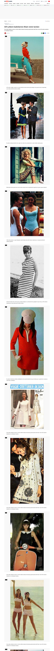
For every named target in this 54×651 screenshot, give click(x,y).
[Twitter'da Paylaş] (43, 33)
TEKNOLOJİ (32, 3)
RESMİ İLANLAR (37, 3)
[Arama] (34, 1)
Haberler (5, 21)
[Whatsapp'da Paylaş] (41, 33)
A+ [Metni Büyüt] (48, 33)
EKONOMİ (17, 3)
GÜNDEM (14, 3)
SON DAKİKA (6, 3)
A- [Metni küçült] (47, 33)
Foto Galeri (9, 21)
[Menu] (48, 3)
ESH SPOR (21, 3)
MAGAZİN (28, 3)
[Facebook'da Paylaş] (45, 33)
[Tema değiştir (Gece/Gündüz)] (42, 1)
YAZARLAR (10, 3)
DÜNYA (25, 3)
